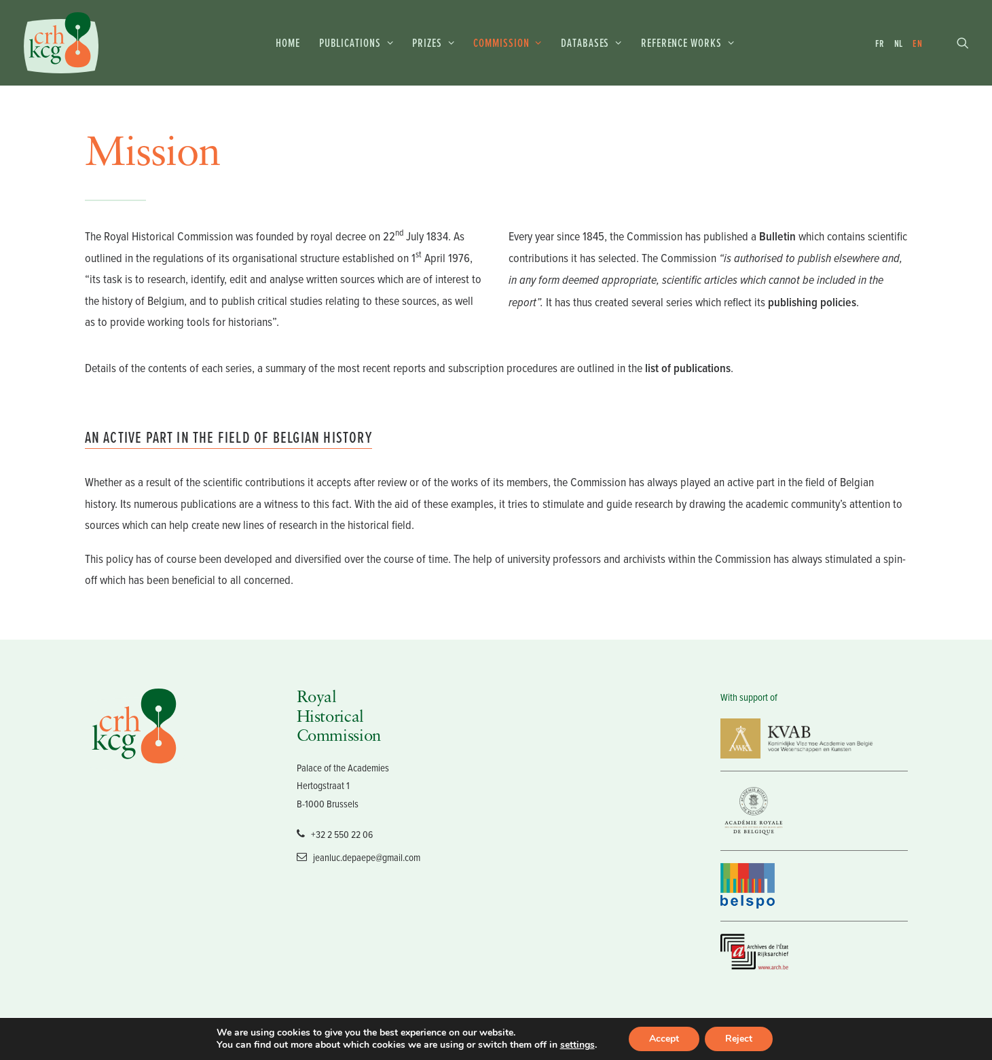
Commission (507, 42)
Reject (738, 1038)
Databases (591, 42)
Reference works (687, 42)
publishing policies (812, 301)
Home (288, 42)
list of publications (688, 367)
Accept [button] (664, 1038)
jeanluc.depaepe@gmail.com (358, 856)
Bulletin (777, 235)
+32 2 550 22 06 (335, 833)
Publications (356, 42)
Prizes (433, 42)
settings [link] (577, 1044)
